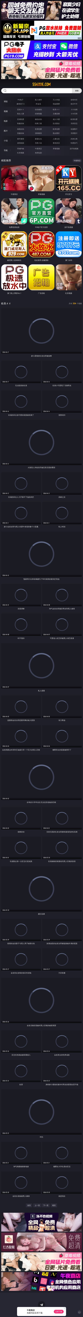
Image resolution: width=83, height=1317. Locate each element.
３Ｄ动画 (74, 109)
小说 (6, 140)
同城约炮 (20, 148)
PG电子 (20, 100)
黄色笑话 (56, 143)
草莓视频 (56, 148)
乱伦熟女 (56, 123)
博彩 (6, 101)
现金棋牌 (56, 104)
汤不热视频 (74, 148)
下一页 (45, 1205)
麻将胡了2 (21, 104)
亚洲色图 (38, 129)
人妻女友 (56, 139)
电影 (6, 121)
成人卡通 (56, 119)
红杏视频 (20, 153)
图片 (6, 130)
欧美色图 (56, 129)
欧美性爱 (74, 119)
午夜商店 (38, 148)
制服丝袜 (20, 123)
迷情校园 (20, 143)
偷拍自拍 (38, 119)
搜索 (77, 90)
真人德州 (38, 100)
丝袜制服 (38, 113)
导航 (6, 150)
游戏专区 (74, 100)
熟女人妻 (20, 113)
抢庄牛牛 (74, 104)
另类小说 (38, 143)
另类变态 (74, 123)
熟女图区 (56, 133)
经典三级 (38, 123)
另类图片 (74, 133)
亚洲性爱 (20, 119)
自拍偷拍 (38, 109)
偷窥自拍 (20, 129)
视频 (6, 111)
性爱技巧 (74, 143)
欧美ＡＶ (56, 109)
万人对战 (56, 100)
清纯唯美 (38, 133)
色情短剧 (38, 153)
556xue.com (41, 84)
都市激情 (20, 139)
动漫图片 (74, 129)
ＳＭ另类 (74, 113)
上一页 (37, 1205)
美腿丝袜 (20, 133)
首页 (29, 1205)
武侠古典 (74, 139)
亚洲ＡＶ (20, 109)
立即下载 (58, 1311)
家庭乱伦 (38, 139)
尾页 (54, 1205)
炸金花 (38, 104)
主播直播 (56, 113)
